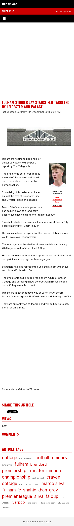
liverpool (18, 502)
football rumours (50, 457)
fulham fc (11, 489)
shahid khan (35, 489)
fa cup (51, 496)
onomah (23, 484)
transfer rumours (45, 470)
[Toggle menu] (37, 18)
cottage (9, 457)
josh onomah (38, 478)
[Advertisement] (37, 61)
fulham (21, 464)
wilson (5, 502)
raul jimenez (34, 484)
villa (62, 497)
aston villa (7, 465)
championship (16, 477)
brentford (38, 464)
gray (53, 489)
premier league (17, 496)
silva (38, 496)
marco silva (53, 483)
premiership (14, 470)
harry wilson (25, 458)
